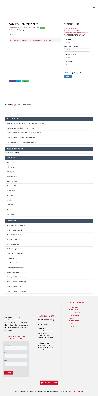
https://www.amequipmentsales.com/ (76, 33)
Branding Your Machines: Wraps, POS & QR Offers (23, 128)
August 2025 (11, 190)
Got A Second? (50, 382)
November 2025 (12, 181)
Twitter (19, 81)
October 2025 (11, 186)
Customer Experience (14, 249)
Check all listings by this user (19, 40)
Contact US (73, 326)
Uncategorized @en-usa (15, 272)
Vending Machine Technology (17, 291)
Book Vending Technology (15, 230)
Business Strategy (13, 244)
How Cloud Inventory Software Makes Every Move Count (25, 123)
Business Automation (14, 235)
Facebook (12, 81)
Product (72, 318)
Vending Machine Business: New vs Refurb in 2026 (23, 137)
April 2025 (10, 209)
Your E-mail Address (71, 47)
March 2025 (10, 214)
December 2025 (12, 176)
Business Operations (13, 239)
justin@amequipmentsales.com (75, 30)
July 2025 (10, 195)
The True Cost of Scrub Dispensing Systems (21, 142)
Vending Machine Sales (14, 286)
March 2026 (10, 162)
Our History (73, 307)
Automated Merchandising (16, 225)
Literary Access (12, 258)
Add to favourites (35, 40)
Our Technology (75, 313)
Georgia (11, 27)
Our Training (74, 315)
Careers (72, 324)
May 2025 (10, 205)
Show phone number (71, 28)
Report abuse (47, 40)
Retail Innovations (13, 263)
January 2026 (11, 172)
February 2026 (11, 167)
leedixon (30, 27)
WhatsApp (25, 81)
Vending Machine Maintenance (17, 277)
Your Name (68, 39)
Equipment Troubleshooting (16, 253)
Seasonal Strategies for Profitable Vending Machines (24, 133)
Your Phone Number (70, 54)
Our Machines (74, 310)
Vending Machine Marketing (16, 282)
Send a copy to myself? (72, 73)
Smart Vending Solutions (15, 267)
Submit (68, 76)
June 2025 (10, 200)
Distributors (74, 321)
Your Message (69, 61)
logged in (16, 105)
